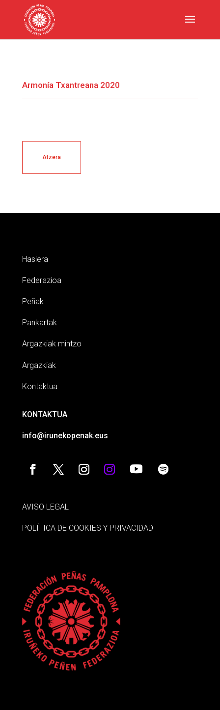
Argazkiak (39, 365)
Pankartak (39, 322)
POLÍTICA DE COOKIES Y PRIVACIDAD (87, 528)
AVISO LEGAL (45, 506)
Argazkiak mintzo (52, 343)
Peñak (33, 301)
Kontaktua (39, 386)
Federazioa (41, 280)
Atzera (51, 157)
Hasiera (35, 259)
